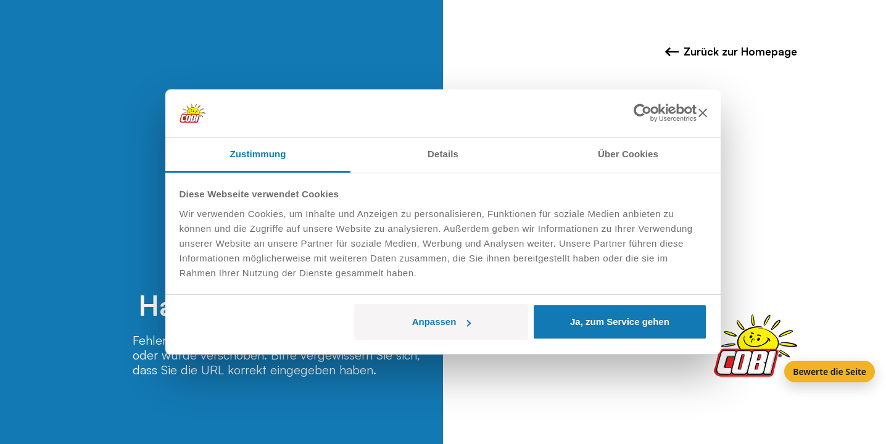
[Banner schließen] (702, 113)
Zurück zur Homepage (730, 51)
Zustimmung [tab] (258, 154)
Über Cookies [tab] (628, 154)
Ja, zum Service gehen (619, 321)
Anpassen (441, 321)
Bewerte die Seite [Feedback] (829, 371)
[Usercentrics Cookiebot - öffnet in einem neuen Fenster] (643, 113)
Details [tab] (443, 154)
